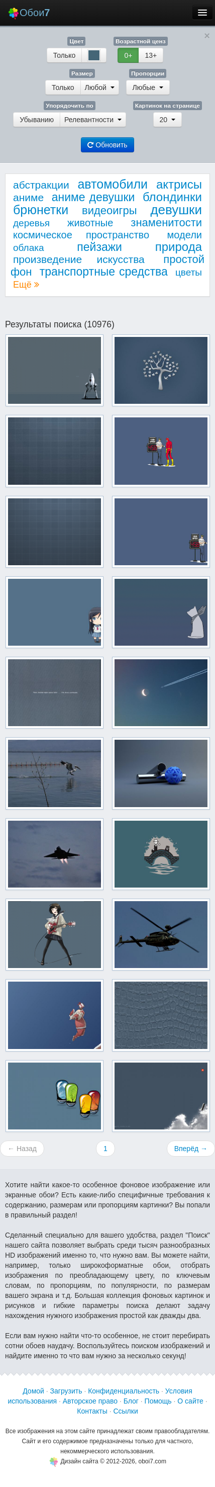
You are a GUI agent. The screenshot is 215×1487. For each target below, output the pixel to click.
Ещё (26, 285)
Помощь (158, 1401)
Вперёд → (190, 1149)
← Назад (22, 1149)
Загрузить (66, 1391)
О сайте (190, 1401)
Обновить (107, 145)
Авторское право (90, 1401)
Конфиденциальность (123, 1391)
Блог (131, 1401)
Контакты (92, 1411)
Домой (33, 1391)
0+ (128, 55)
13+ (151, 55)
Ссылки (125, 1411)
